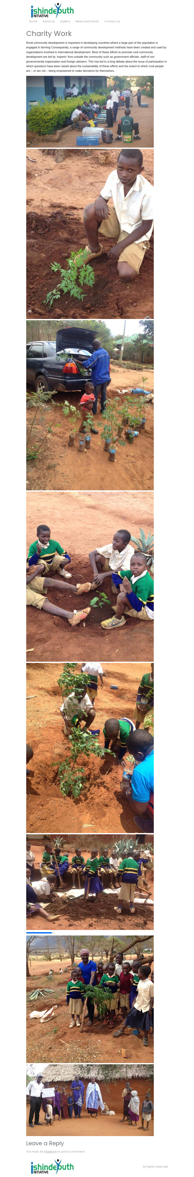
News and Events (87, 21)
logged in (50, 1152)
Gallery (65, 21)
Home (33, 21)
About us (49, 21)
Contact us (112, 21)
